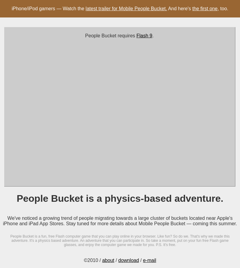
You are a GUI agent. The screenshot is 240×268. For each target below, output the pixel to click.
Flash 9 (144, 35)
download (128, 260)
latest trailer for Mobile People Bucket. (126, 8)
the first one (205, 8)
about (108, 260)
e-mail (149, 260)
